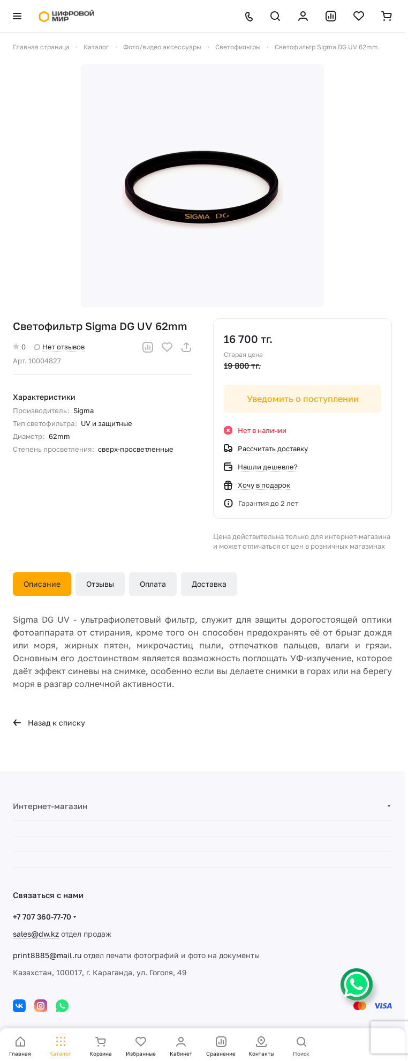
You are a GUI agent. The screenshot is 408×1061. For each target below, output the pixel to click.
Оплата (153, 583)
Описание (42, 583)
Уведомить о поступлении (303, 398)
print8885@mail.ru (47, 955)
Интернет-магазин (50, 806)
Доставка (209, 583)
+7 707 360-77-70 (42, 916)
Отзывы (100, 583)
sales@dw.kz (36, 933)
